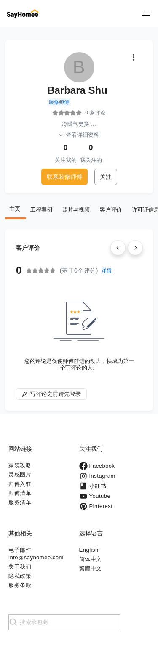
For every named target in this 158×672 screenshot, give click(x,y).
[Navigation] (146, 13)
